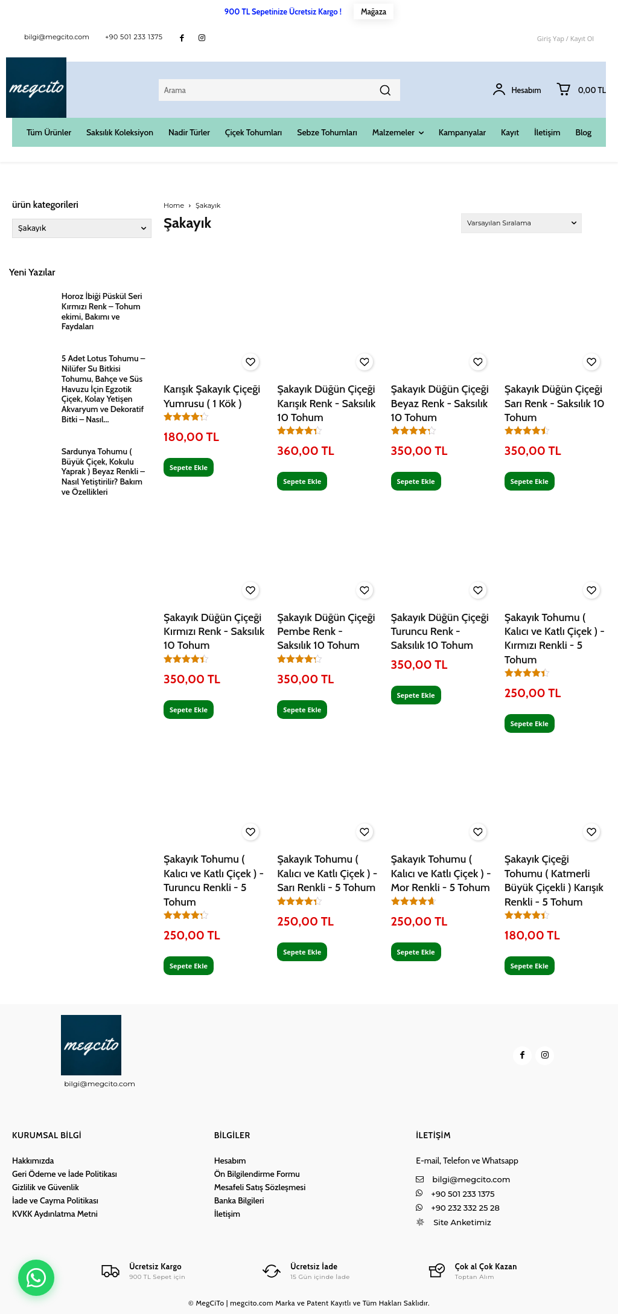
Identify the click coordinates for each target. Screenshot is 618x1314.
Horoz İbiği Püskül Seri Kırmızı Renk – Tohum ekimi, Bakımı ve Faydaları (102, 311)
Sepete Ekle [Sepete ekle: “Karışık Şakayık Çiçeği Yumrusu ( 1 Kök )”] (189, 467)
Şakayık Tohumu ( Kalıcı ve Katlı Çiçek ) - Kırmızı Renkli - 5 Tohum (555, 638)
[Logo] (142, 1271)
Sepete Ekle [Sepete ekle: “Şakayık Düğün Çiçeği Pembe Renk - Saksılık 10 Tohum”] (302, 709)
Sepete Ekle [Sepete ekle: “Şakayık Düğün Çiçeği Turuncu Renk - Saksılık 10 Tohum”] (416, 695)
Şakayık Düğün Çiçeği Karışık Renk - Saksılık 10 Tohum (326, 403)
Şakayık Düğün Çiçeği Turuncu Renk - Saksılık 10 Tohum (440, 631)
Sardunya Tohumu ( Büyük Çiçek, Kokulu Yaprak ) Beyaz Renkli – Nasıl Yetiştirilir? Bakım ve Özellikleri (103, 471)
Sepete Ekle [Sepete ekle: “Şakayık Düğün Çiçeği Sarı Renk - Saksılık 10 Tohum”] (530, 481)
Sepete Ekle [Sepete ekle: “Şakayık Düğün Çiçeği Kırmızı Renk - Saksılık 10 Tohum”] (189, 709)
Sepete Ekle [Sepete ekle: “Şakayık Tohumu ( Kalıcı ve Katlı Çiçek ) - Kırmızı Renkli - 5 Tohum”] (530, 723)
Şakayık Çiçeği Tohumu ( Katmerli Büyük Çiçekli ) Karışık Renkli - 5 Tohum (554, 880)
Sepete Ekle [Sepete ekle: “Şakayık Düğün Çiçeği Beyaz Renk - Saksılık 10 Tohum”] (416, 481)
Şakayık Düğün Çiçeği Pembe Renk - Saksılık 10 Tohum (326, 631)
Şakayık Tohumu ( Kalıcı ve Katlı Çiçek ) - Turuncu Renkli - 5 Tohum (214, 880)
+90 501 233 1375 (134, 37)
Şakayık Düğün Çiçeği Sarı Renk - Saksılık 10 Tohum (555, 403)
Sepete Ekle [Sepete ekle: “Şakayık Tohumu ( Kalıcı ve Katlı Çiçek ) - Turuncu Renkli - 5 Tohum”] (189, 965)
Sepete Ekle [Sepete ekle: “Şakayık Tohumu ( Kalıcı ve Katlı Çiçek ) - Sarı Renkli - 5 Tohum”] (302, 951)
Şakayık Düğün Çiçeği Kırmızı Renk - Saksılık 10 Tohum (214, 631)
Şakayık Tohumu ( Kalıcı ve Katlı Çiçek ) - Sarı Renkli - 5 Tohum (327, 873)
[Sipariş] (521, 223)
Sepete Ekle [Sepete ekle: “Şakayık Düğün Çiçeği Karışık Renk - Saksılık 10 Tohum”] (302, 481)
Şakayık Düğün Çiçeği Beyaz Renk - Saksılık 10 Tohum (440, 403)
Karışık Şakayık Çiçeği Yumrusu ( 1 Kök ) (212, 396)
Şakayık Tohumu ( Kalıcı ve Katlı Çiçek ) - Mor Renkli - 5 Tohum (441, 873)
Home (174, 205)
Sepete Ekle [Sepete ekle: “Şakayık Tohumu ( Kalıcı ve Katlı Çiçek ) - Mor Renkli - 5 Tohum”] (416, 951)
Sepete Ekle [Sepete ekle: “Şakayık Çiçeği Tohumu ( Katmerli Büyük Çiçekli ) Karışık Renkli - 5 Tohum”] (530, 965)
